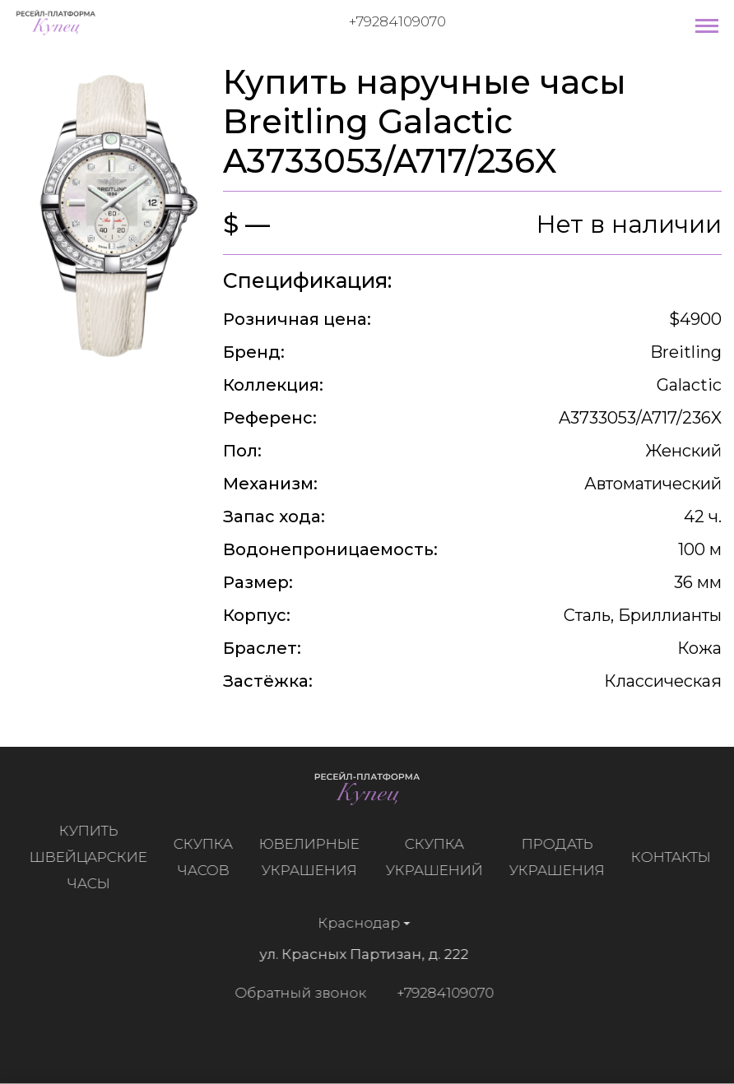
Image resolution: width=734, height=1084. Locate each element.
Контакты (676, 857)
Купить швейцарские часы (93, 857)
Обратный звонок (295, 992)
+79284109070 (397, 21)
